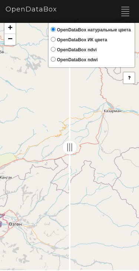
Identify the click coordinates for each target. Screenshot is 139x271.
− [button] (10, 39)
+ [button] (10, 28)
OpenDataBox (31, 9)
